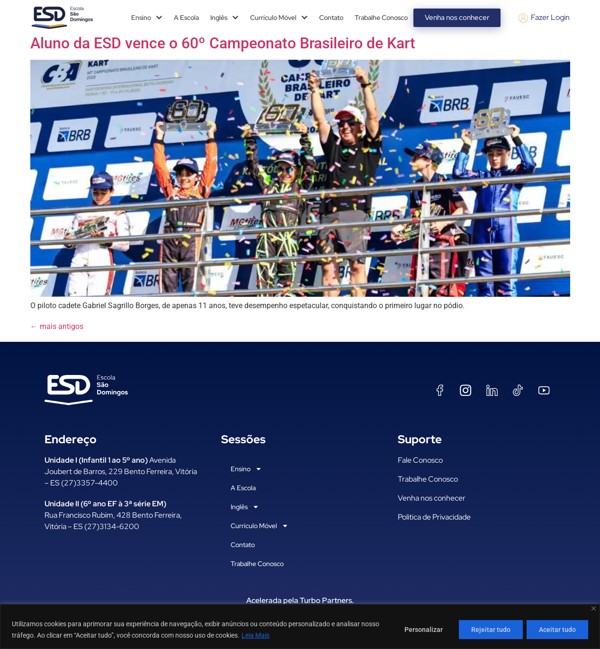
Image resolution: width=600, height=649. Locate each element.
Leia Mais (255, 635)
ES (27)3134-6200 (106, 526)
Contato (331, 17)
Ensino (146, 17)
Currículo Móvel (279, 17)
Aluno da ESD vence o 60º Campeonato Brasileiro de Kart (222, 43)
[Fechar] (593, 608)
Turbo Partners (326, 600)
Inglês (224, 17)
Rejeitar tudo (489, 629)
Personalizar (421, 629)
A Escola (186, 17)
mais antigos (56, 326)
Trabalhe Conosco (381, 17)
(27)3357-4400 (89, 483)
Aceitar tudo (556, 629)
